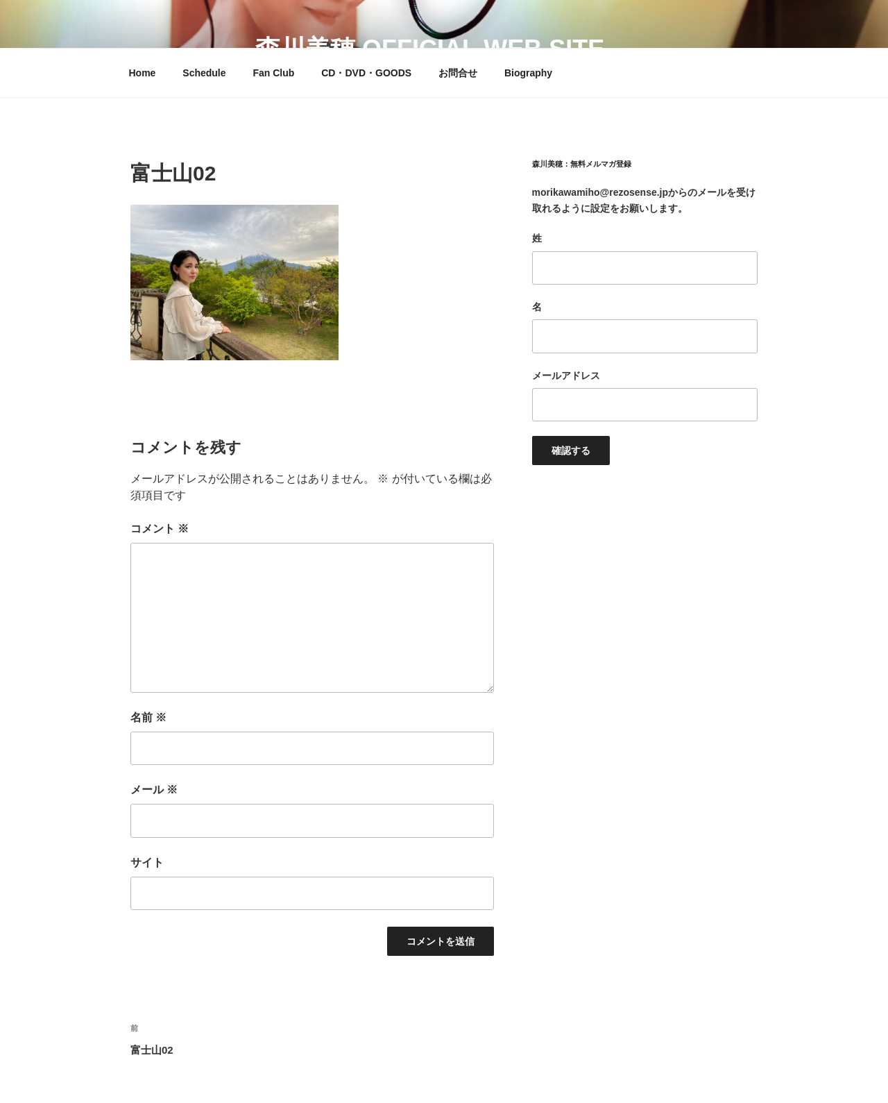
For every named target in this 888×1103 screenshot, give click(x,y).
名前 (148, 717)
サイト (147, 862)
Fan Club (273, 72)
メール (154, 789)
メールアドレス (566, 375)
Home (142, 72)
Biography (528, 72)
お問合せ (457, 72)
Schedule (203, 72)
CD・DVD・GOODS (366, 72)
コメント (159, 528)
